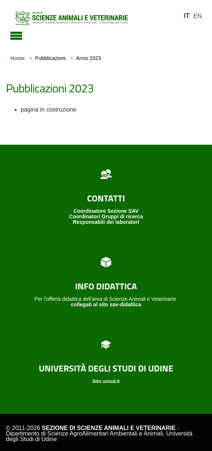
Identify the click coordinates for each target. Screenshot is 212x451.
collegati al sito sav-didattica (106, 304)
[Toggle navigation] (16, 34)
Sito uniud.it (106, 381)
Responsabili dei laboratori (106, 222)
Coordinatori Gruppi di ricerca (106, 216)
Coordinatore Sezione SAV (106, 211)
